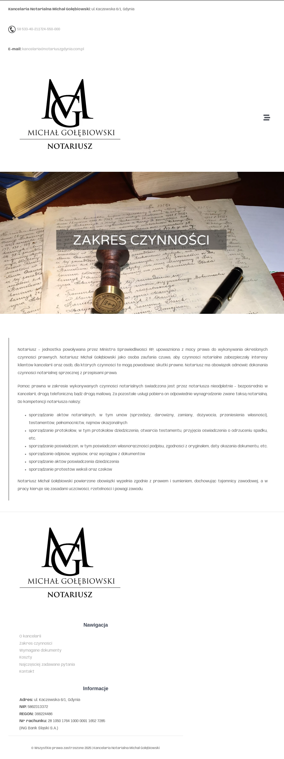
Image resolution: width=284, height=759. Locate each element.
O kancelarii (30, 636)
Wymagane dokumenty (40, 650)
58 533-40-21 (27, 29)
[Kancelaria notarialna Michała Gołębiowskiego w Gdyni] (69, 70)
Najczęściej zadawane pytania (47, 665)
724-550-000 (50, 29)
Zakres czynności (35, 643)
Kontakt (26, 672)
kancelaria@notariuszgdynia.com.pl (53, 49)
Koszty (25, 657)
